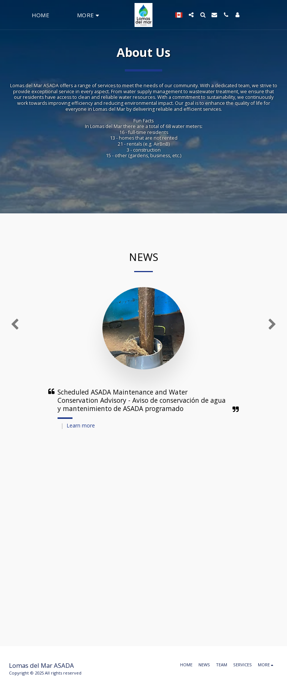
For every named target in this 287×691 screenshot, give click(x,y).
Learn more (81, 425)
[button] (188, 15)
